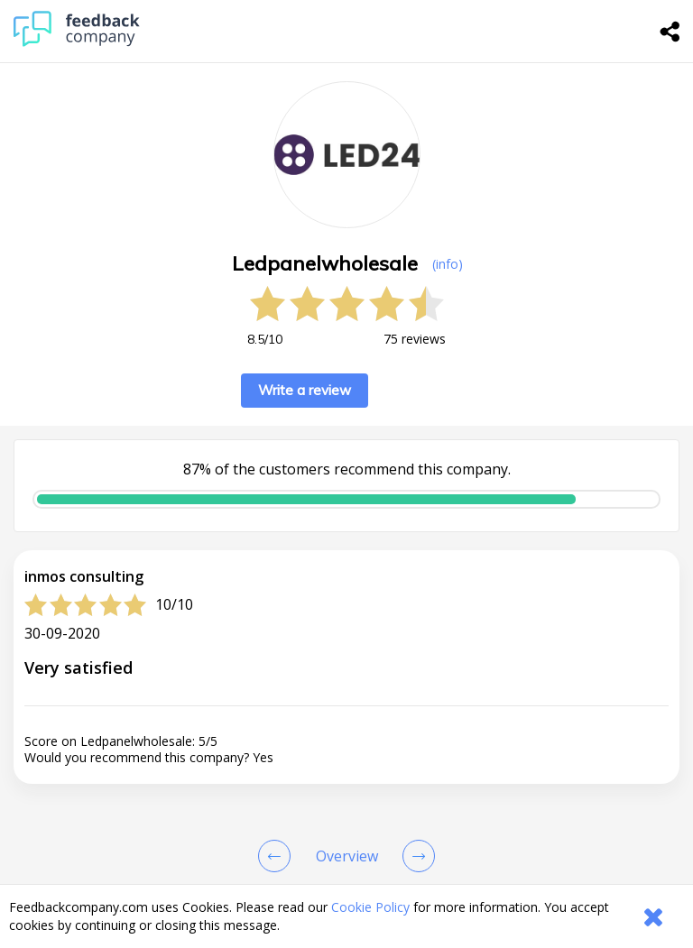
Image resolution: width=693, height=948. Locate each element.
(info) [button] (447, 263)
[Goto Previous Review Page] (278, 856)
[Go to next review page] (415, 856)
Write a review (304, 390)
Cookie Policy (370, 907)
